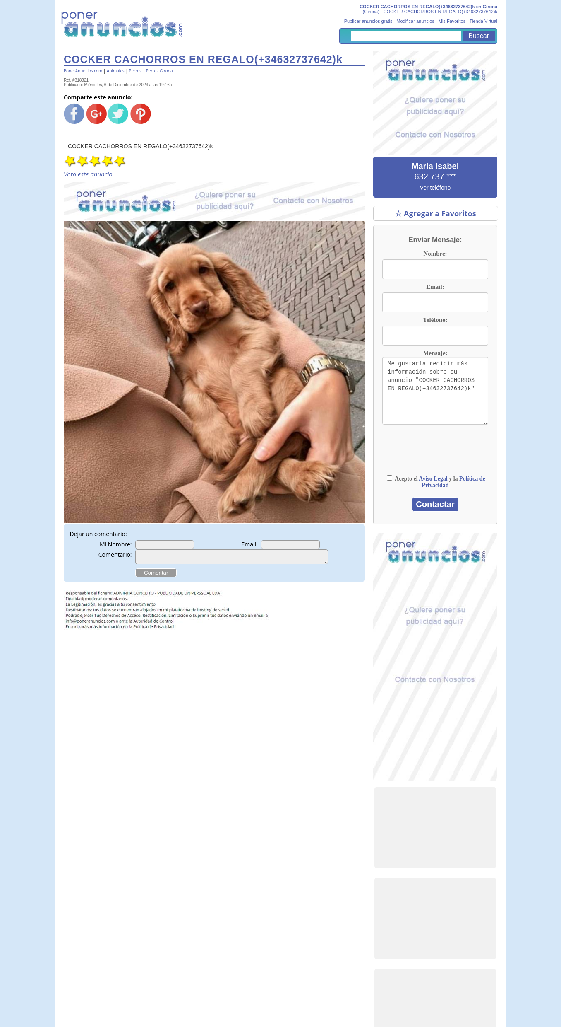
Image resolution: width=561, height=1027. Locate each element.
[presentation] (435, 453)
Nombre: (435, 253)
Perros (135, 71)
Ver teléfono (435, 187)
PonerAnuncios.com (83, 71)
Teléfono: (435, 320)
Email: (250, 544)
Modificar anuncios (415, 21)
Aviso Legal (433, 479)
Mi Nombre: (116, 544)
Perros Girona (159, 71)
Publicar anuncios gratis (368, 21)
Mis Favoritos (452, 21)
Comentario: (115, 554)
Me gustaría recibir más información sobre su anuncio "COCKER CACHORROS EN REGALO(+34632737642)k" (435, 391)
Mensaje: (435, 353)
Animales (116, 71)
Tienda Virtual (483, 21)
